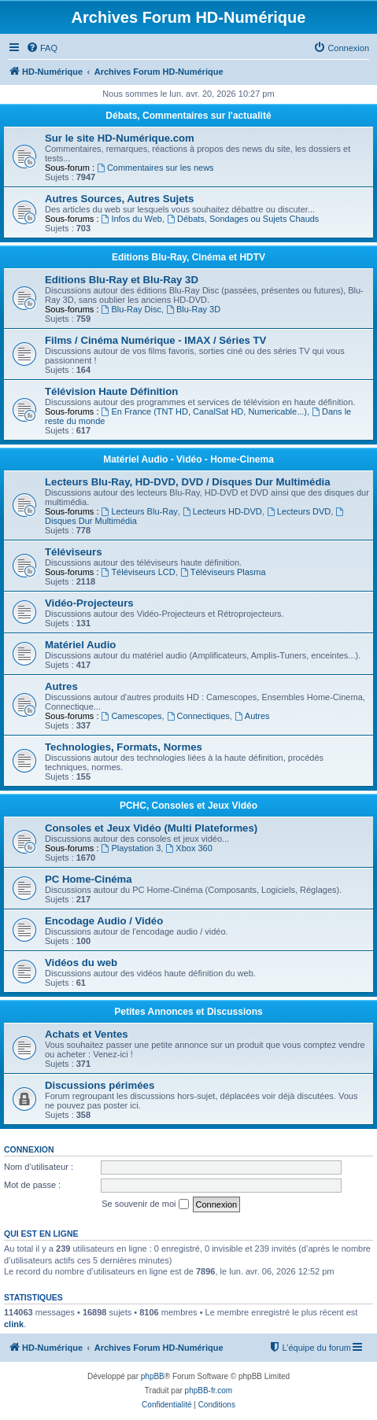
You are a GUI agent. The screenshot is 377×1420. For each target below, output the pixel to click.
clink (14, 1324)
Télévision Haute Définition (111, 391)
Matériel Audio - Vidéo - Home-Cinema (188, 459)
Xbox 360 (188, 848)
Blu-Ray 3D (193, 309)
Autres (61, 686)
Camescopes (132, 716)
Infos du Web (132, 218)
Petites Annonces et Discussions (188, 1011)
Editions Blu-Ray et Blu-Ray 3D (121, 280)
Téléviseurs (73, 552)
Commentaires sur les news (155, 167)
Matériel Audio (80, 645)
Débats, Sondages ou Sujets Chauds (243, 218)
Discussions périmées (99, 1085)
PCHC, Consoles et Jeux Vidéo (188, 805)
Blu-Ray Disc (131, 309)
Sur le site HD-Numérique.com (119, 138)
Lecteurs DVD (299, 511)
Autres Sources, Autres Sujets (119, 199)
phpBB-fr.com (209, 1390)
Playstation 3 (131, 848)
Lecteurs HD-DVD (222, 511)
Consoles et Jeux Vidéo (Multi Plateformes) (151, 828)
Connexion (29, 1149)
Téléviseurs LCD (139, 572)
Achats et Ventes (86, 1034)
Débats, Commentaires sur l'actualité (188, 115)
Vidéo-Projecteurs (89, 603)
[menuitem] (41, 48)
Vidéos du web (81, 962)
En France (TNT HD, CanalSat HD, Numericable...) (204, 411)
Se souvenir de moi (145, 1204)
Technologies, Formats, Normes (123, 747)
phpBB (152, 1376)
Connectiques (198, 716)
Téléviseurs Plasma (223, 572)
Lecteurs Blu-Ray (140, 511)
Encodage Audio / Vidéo (104, 921)
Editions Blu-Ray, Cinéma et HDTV (188, 257)
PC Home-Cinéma (88, 879)
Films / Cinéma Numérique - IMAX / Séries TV (155, 340)
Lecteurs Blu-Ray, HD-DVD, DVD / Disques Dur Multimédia (187, 482)
